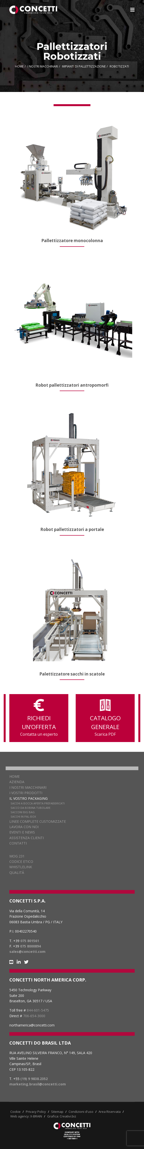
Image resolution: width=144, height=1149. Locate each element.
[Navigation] (132, 10)
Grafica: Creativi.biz (61, 1116)
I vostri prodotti (25, 792)
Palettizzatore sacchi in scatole (72, 674)
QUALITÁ (16, 872)
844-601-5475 (38, 1010)
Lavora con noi (24, 826)
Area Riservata (110, 1111)
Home (14, 776)
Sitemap (57, 1111)
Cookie (15, 1111)
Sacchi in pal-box (23, 816)
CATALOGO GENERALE (105, 718)
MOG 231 (17, 856)
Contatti (18, 843)
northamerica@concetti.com (32, 1025)
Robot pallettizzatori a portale (72, 529)
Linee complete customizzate (37, 821)
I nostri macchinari (27, 787)
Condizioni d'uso (81, 1111)
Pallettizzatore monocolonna (72, 240)
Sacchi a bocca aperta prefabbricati (38, 803)
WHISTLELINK (20, 867)
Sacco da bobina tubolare (30, 808)
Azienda (16, 781)
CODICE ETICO (21, 861)
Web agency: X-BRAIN (26, 1116)
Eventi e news (22, 832)
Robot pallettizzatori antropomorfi (72, 385)
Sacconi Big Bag (23, 812)
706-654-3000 (34, 1016)
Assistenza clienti (26, 837)
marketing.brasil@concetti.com (37, 1084)
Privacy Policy (36, 1111)
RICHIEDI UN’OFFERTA (38, 718)
